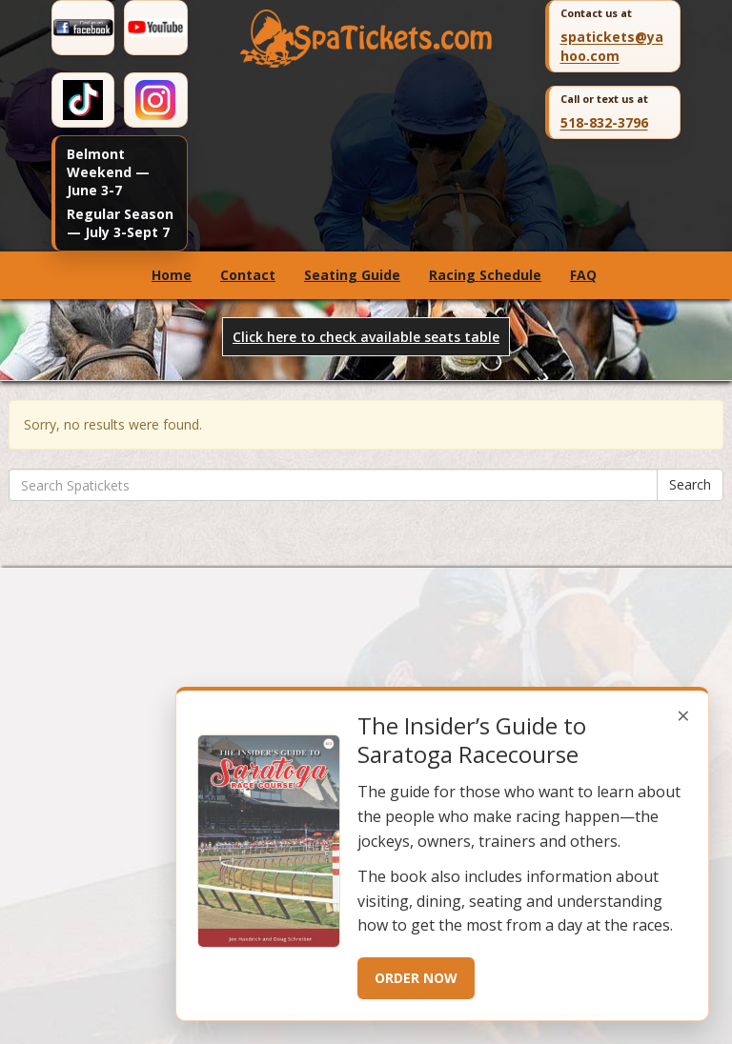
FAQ (583, 275)
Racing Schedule (485, 275)
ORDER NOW (416, 978)
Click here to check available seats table (366, 337)
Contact (247, 275)
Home (172, 275)
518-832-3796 (604, 122)
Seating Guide (352, 275)
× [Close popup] (683, 715)
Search (690, 484)
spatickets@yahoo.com (611, 46)
